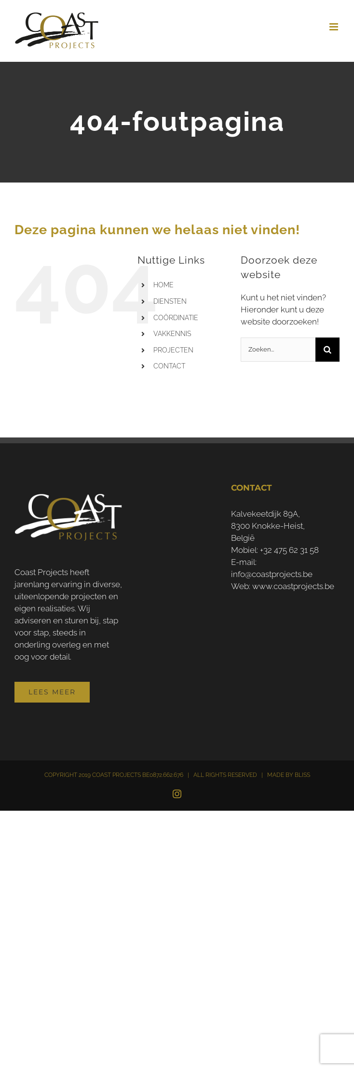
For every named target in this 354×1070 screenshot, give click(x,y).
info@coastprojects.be (272, 574)
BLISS (302, 775)
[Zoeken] (327, 350)
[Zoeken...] (278, 350)
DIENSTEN (170, 301)
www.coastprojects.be (293, 586)
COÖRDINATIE (175, 318)
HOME (163, 285)
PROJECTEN (173, 350)
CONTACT (169, 366)
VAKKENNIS (172, 334)
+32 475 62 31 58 (289, 550)
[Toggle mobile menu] (334, 27)
